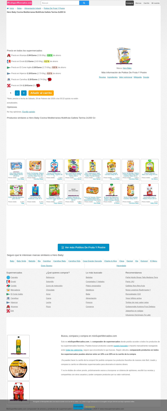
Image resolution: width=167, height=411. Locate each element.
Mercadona (13, 290)
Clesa (121, 261)
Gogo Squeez (58, 203)
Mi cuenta (155, 3)
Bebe (19, 8)
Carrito (146, 3)
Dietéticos (90, 290)
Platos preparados (93, 286)
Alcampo (12, 307)
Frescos (89, 302)
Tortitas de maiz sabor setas (137, 302)
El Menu (116, 203)
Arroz (48, 294)
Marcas (138, 3)
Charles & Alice (110, 261)
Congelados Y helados (95, 282)
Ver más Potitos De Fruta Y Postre (85, 247)
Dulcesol (144, 261)
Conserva (90, 307)
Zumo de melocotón (54, 286)
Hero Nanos (77, 179)
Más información (90, 407)
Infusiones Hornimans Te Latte (138, 315)
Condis (11, 286)
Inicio (10, 8)
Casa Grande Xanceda (92, 261)
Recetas (102, 77)
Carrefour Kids (74, 261)
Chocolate (50, 290)
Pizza (48, 307)
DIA (10, 311)
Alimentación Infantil (32, 8)
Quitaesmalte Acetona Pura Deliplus (140, 307)
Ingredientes (112, 77)
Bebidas (89, 277)
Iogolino (59, 179)
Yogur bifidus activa (134, 298)
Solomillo (50, 282)
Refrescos (50, 277)
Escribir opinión (28, 112)
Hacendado (121, 266)
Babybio (32, 261)
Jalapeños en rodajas (134, 311)
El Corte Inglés (14, 294)
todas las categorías (74, 350)
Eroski (11, 282)
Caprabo (12, 277)
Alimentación (91, 298)
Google (146, 77)
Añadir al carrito (41, 92)
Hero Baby (127, 68)
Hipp (22, 203)
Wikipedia (138, 77)
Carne (48, 298)
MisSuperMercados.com (19, 2)
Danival (130, 261)
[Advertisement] (83, 30)
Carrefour (47, 261)
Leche (48, 302)
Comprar (129, 3)
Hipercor (12, 302)
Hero (79, 203)
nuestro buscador (121, 346)
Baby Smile (154, 203)
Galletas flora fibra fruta (135, 286)
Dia (136, 261)
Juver (41, 203)
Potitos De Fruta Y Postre (54, 8)
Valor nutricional (125, 77)
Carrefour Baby (38, 179)
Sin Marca (154, 179)
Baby (12, 261)
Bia (39, 261)
